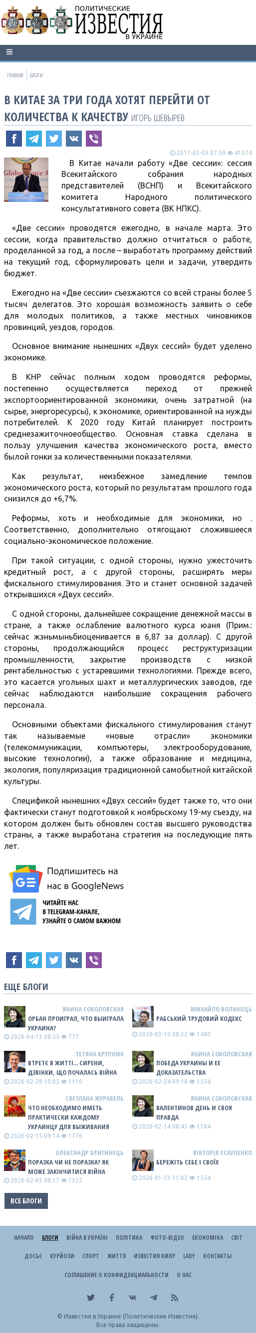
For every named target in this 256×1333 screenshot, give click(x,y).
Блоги (50, 1237)
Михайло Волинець (221, 1008)
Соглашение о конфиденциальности (116, 1275)
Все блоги (26, 1200)
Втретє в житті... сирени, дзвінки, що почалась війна (72, 1067)
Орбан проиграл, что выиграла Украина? (76, 1023)
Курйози (62, 1256)
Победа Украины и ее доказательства (188, 1067)
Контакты (217, 1256)
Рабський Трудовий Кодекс (199, 1018)
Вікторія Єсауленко (222, 1152)
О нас (184, 1275)
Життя (116, 1256)
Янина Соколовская (93, 1008)
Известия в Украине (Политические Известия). (131, 1316)
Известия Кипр (154, 1256)
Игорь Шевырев (158, 117)
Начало (24, 1237)
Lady (189, 1256)
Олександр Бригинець (89, 1152)
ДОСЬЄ (33, 1256)
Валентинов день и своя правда (194, 1112)
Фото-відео (167, 1237)
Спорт (90, 1256)
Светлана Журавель (94, 1098)
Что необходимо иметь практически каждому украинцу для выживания (68, 1117)
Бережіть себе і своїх (187, 1162)
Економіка (207, 1237)
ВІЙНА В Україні (87, 1237)
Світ (237, 1237)
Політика (129, 1237)
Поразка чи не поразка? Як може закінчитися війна (68, 1167)
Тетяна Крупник (99, 1053)
